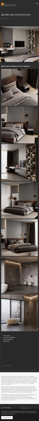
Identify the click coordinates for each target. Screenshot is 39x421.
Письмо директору (25, 408)
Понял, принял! (7, 417)
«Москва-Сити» (8, 18)
